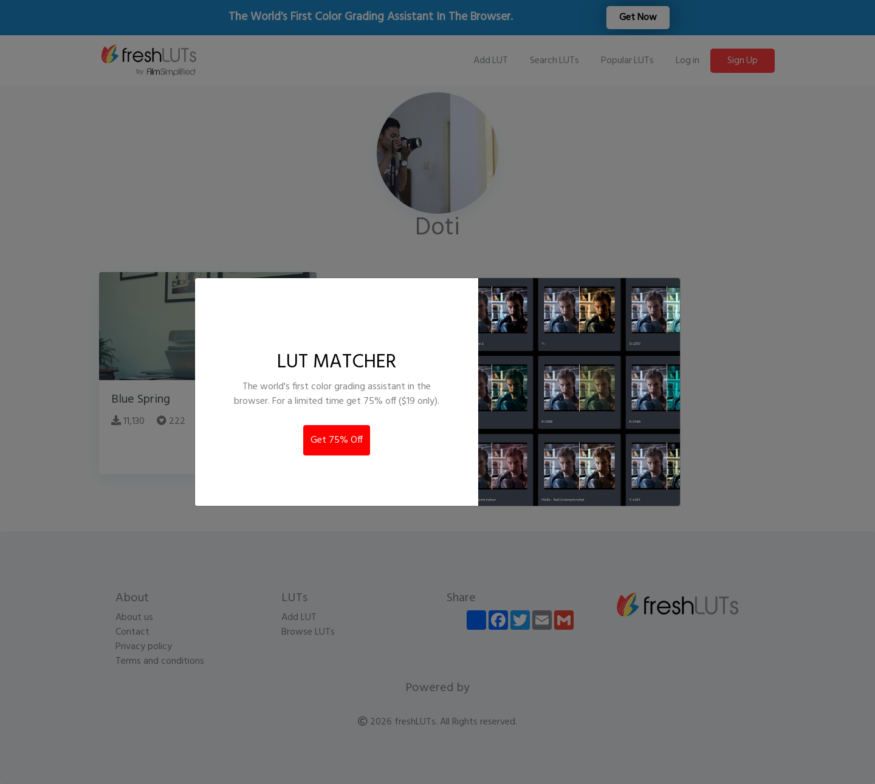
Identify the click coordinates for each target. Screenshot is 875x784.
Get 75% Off (337, 440)
